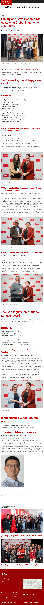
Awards (11, 494)
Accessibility (26, 602)
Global (21, 494)
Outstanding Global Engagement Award (22, 69)
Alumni (7, 494)
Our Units (15, 592)
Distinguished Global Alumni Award (24, 71)
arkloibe (10, 30)
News (25, 494)
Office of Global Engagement (22, 7)
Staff (32, 494)
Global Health (5, 597)
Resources (36, 602)
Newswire (28, 494)
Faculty (18, 494)
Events (14, 494)
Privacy (31, 602)
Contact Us (5, 592)
